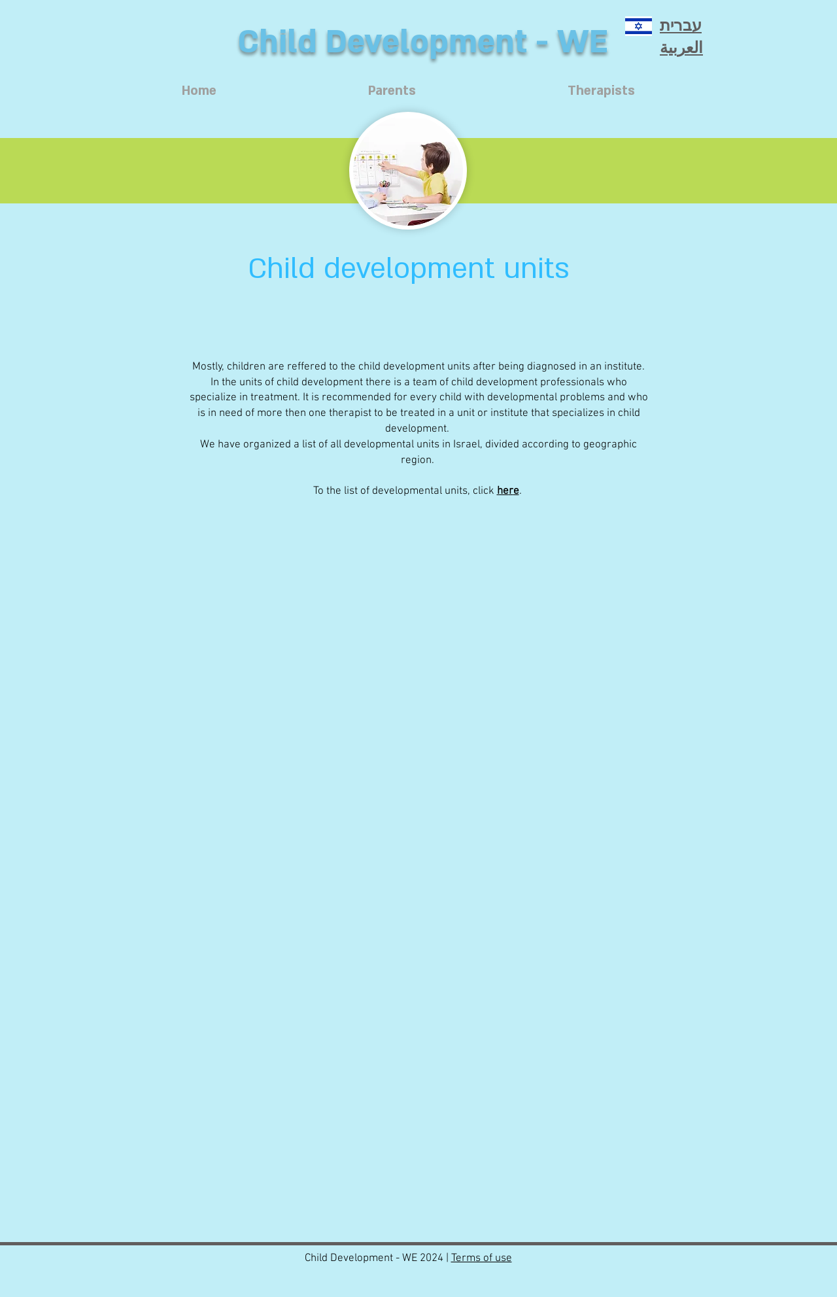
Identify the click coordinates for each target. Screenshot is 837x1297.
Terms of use (481, 1258)
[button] (408, 311)
